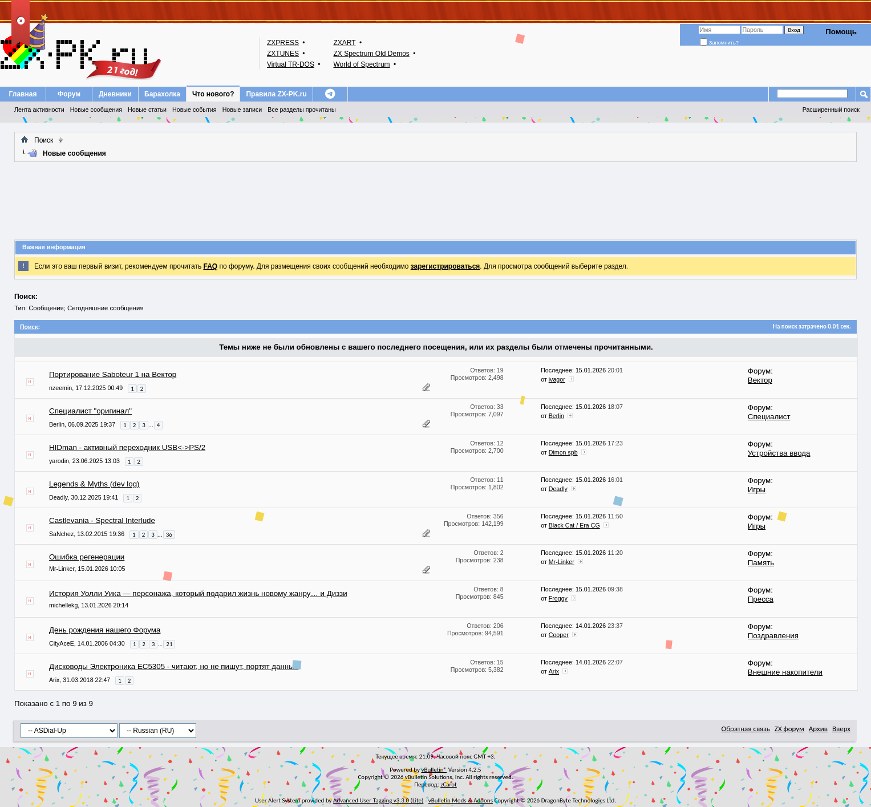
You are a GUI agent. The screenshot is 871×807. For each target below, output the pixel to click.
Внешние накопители (785, 672)
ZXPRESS (283, 43)
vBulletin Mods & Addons (460, 800)
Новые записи (242, 109)
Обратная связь (746, 728)
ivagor (557, 379)
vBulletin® (434, 769)
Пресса (760, 599)
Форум (69, 94)
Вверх (841, 728)
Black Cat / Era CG (574, 525)
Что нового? (213, 94)
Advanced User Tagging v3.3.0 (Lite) (378, 800)
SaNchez (61, 533)
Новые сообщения (96, 109)
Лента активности (39, 109)
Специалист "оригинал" (90, 411)
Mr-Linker (61, 568)
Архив (818, 728)
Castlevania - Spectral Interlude (102, 520)
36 (169, 534)
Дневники (115, 94)
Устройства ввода (779, 453)
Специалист (769, 416)
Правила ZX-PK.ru (276, 94)
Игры (756, 489)
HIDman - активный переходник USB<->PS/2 (127, 447)
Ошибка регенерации (86, 557)
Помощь (841, 31)
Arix (54, 679)
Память (761, 562)
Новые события (194, 109)
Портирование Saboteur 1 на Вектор (112, 374)
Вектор (760, 380)
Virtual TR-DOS (290, 64)
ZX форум (789, 728)
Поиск (43, 140)
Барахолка (162, 94)
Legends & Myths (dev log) (94, 484)
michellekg (63, 605)
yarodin (59, 460)
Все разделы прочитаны (301, 109)
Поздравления (773, 635)
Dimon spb (563, 452)
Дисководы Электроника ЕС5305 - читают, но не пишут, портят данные (173, 666)
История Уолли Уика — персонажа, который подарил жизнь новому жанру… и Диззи (198, 593)
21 (169, 644)
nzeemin (60, 387)
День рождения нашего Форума (104, 630)
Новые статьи (147, 109)
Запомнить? (719, 43)
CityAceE (61, 643)
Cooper (559, 634)
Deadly (58, 497)
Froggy (558, 598)
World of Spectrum (361, 64)
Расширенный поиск (831, 109)
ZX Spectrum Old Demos (371, 54)
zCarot (448, 784)
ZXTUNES (283, 54)
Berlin (56, 424)
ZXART (344, 43)
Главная (23, 94)
